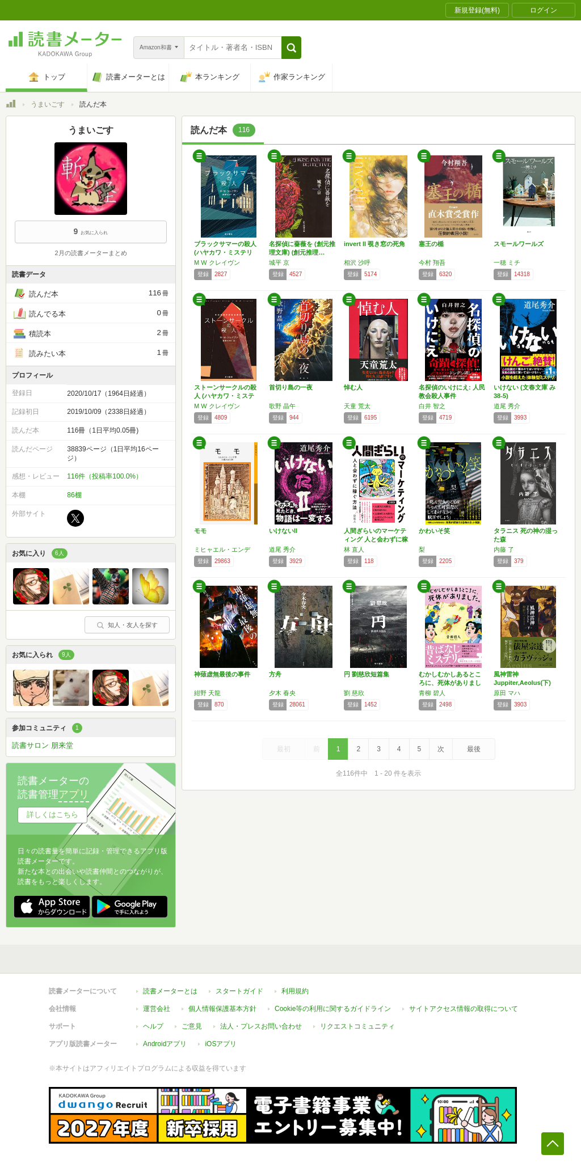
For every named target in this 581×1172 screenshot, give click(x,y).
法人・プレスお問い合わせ (261, 1026)
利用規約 (295, 991)
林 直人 (354, 549)
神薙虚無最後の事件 (222, 674)
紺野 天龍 (207, 692)
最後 (474, 749)
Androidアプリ (165, 1043)
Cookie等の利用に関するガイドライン (333, 1008)
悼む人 (353, 387)
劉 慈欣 (354, 692)
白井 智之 (432, 406)
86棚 (74, 495)
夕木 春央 (282, 692)
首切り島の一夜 (291, 387)
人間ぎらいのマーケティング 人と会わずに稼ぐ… (376, 539)
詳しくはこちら (52, 814)
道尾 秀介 (507, 406)
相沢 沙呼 (357, 262)
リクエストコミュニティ (357, 1026)
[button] (291, 47)
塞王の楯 (431, 243)
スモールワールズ (519, 243)
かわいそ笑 (434, 530)
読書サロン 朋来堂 (42, 745)
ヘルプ (153, 1026)
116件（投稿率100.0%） (104, 476)
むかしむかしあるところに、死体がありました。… (450, 683)
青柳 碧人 (432, 692)
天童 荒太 (357, 406)
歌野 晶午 (282, 406)
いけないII (283, 530)
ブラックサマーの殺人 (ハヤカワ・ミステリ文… (225, 252)
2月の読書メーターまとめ (90, 252)
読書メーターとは (170, 991)
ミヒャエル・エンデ (222, 549)
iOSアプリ (221, 1043)
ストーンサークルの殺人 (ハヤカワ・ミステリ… (225, 396)
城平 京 (279, 262)
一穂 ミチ (507, 262)
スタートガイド (239, 991)
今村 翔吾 (432, 262)
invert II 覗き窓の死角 (374, 243)
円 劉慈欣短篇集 (366, 674)
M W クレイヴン (217, 262)
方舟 (275, 674)
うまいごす (48, 104)
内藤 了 (504, 549)
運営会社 (156, 1008)
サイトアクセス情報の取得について (463, 1008)
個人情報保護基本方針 (222, 1008)
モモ (200, 530)
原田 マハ (507, 692)
